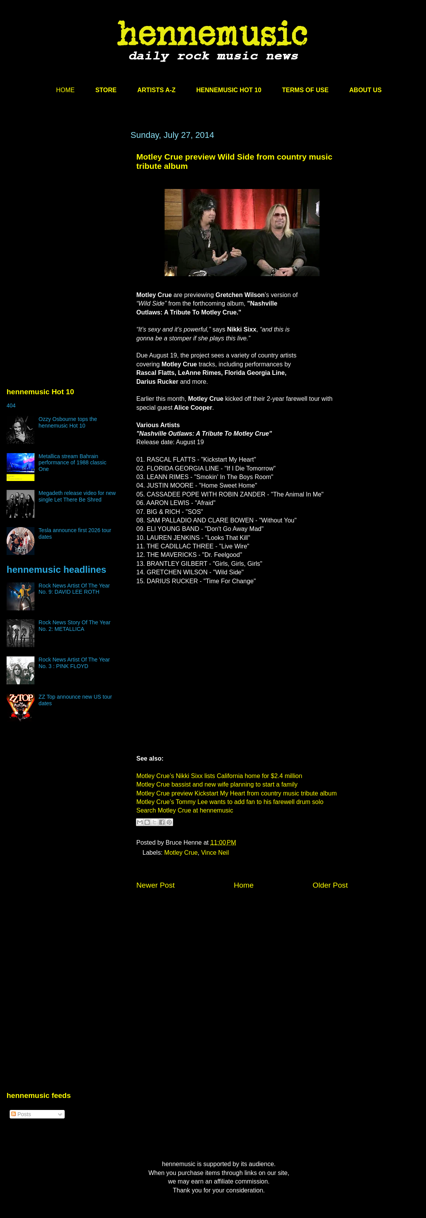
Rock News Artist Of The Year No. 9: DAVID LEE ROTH (74, 588)
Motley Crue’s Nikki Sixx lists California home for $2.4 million (219, 776)
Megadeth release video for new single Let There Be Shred (77, 496)
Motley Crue (181, 852)
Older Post (330, 885)
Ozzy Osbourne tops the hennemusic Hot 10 (68, 422)
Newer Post (155, 885)
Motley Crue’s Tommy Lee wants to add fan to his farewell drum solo (229, 802)
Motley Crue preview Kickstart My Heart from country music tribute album (236, 793)
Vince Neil (215, 852)
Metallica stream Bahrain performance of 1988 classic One (72, 462)
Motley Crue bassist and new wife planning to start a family (216, 784)
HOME (65, 90)
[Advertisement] (65, 204)
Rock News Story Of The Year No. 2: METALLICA (75, 625)
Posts (21, 1114)
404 (11, 405)
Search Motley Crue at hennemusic (184, 810)
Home (244, 885)
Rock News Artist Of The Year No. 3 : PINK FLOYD (74, 662)
